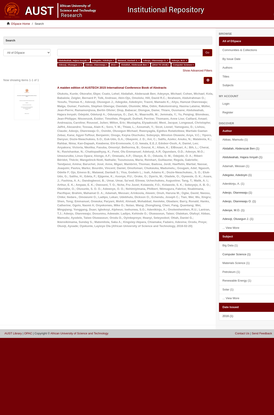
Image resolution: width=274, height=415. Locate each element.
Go (207, 52)
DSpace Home (20, 23)
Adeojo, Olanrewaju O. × (155, 60)
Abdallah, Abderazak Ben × (135, 64)
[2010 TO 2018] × (160, 64)
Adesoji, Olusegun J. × (70, 64)
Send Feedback (262, 333)
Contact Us (242, 333)
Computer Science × (183, 64)
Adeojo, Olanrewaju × (96, 64)
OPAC (28, 333)
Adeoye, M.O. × (179, 60)
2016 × (114, 64)
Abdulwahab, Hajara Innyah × (74, 60)
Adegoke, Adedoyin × (103, 60)
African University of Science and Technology (79, 333)
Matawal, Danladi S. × (129, 60)
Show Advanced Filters (197, 70)
